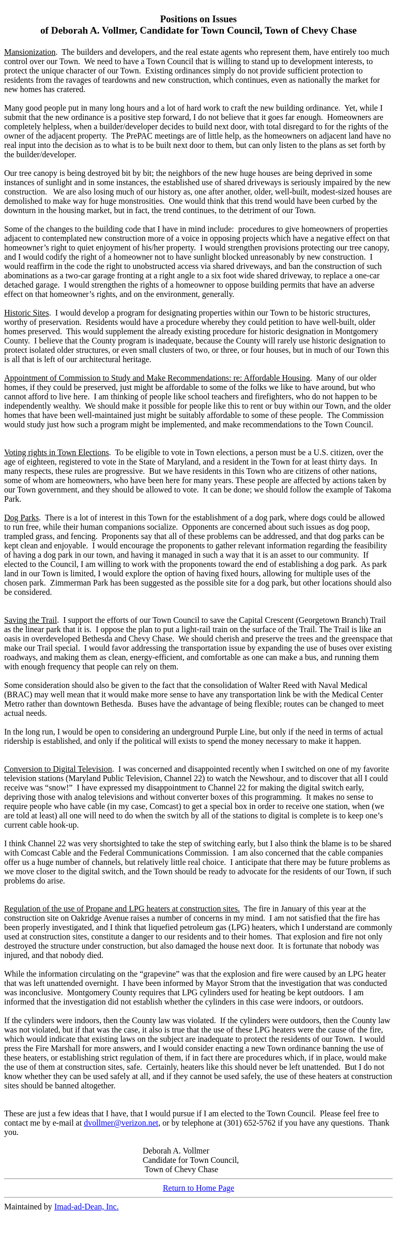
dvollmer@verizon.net (121, 1122)
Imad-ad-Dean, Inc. (86, 1206)
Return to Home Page (198, 1188)
